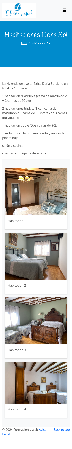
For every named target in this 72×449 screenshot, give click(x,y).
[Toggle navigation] (64, 10)
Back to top (61, 430)
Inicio (24, 43)
